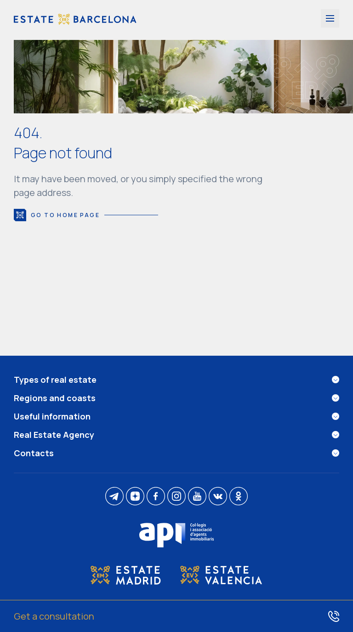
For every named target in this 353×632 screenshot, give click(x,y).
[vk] (218, 497)
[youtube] (197, 497)
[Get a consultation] (176, 616)
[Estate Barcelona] (75, 20)
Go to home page (86, 215)
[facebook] (156, 497)
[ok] (238, 497)
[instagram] (176, 497)
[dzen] (135, 497)
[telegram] (114, 497)
